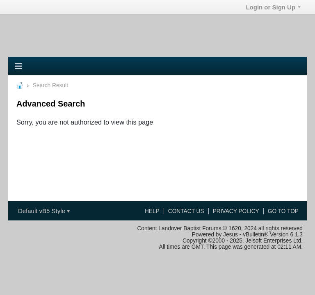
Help (152, 211)
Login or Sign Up (273, 7)
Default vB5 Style (44, 210)
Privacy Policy (236, 211)
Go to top (283, 211)
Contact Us (186, 211)
